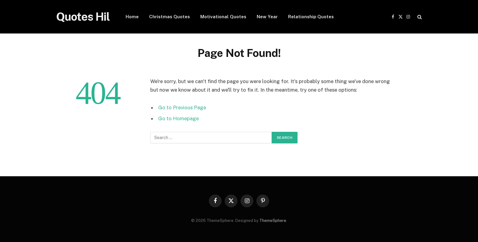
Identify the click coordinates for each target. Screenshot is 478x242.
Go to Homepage (178, 118)
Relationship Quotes (311, 16)
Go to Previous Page (182, 107)
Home (132, 16)
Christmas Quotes (169, 16)
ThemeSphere (272, 220)
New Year (267, 16)
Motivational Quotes (223, 16)
